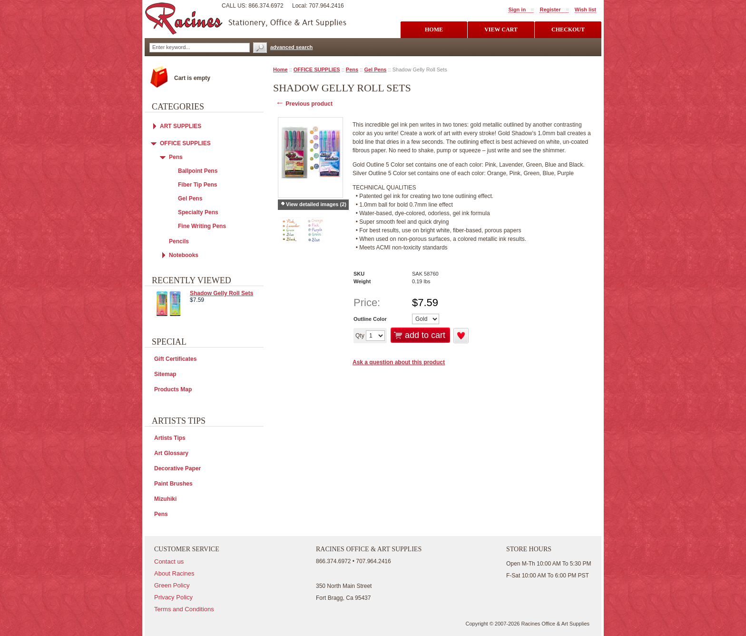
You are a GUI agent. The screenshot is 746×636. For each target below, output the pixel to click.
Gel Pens (375, 69)
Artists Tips (170, 438)
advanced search (291, 47)
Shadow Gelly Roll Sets (221, 293)
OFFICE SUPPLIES (317, 69)
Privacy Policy (173, 597)
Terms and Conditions (184, 609)
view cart (501, 29)
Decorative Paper (177, 468)
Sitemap (165, 374)
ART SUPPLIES (180, 126)
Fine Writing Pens (202, 226)
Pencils (179, 241)
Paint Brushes (173, 483)
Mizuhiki (165, 499)
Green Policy (171, 585)
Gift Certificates (175, 359)
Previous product (304, 103)
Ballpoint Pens (197, 171)
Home (280, 69)
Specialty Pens (198, 212)
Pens (352, 69)
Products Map (173, 389)
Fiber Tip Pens (197, 184)
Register (550, 9)
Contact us (169, 561)
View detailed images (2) (316, 204)
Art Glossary (171, 453)
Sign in (517, 9)
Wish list (585, 9)
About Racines (174, 573)
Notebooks (183, 255)
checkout (568, 29)
